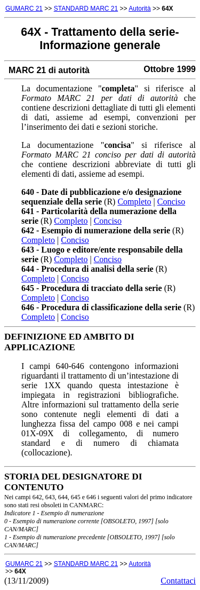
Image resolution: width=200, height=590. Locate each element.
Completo (134, 201)
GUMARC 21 (24, 8)
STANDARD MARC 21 (86, 8)
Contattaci (178, 580)
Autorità (139, 8)
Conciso (171, 201)
